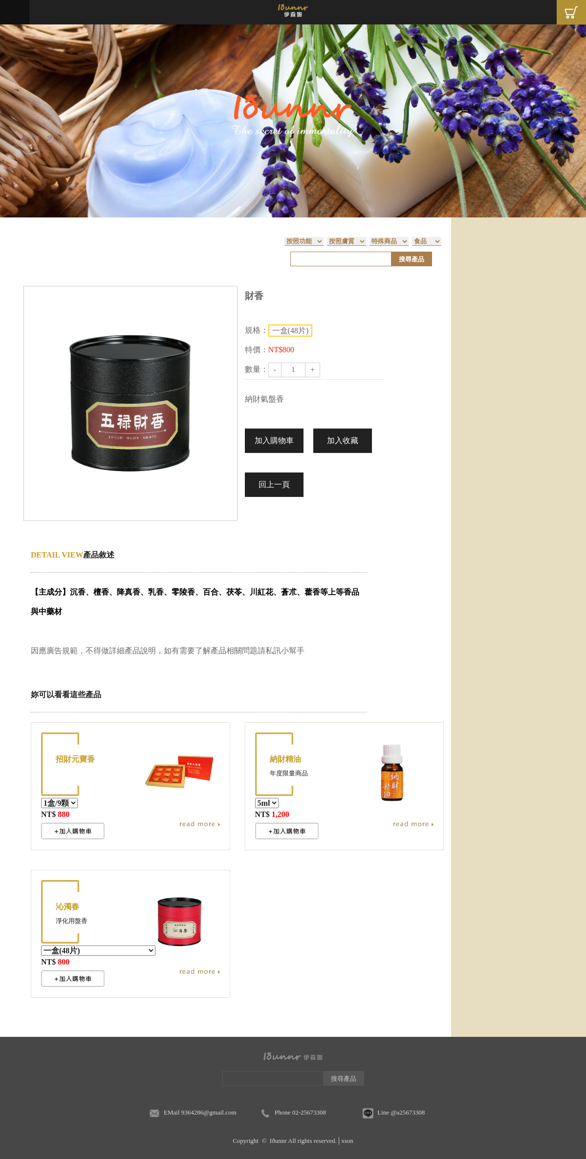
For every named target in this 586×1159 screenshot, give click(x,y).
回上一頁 (274, 484)
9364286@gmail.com (209, 1112)
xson (347, 1140)
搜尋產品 (411, 259)
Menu (14, 12)
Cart (571, 12)
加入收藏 (342, 440)
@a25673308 (408, 1112)
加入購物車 (274, 440)
